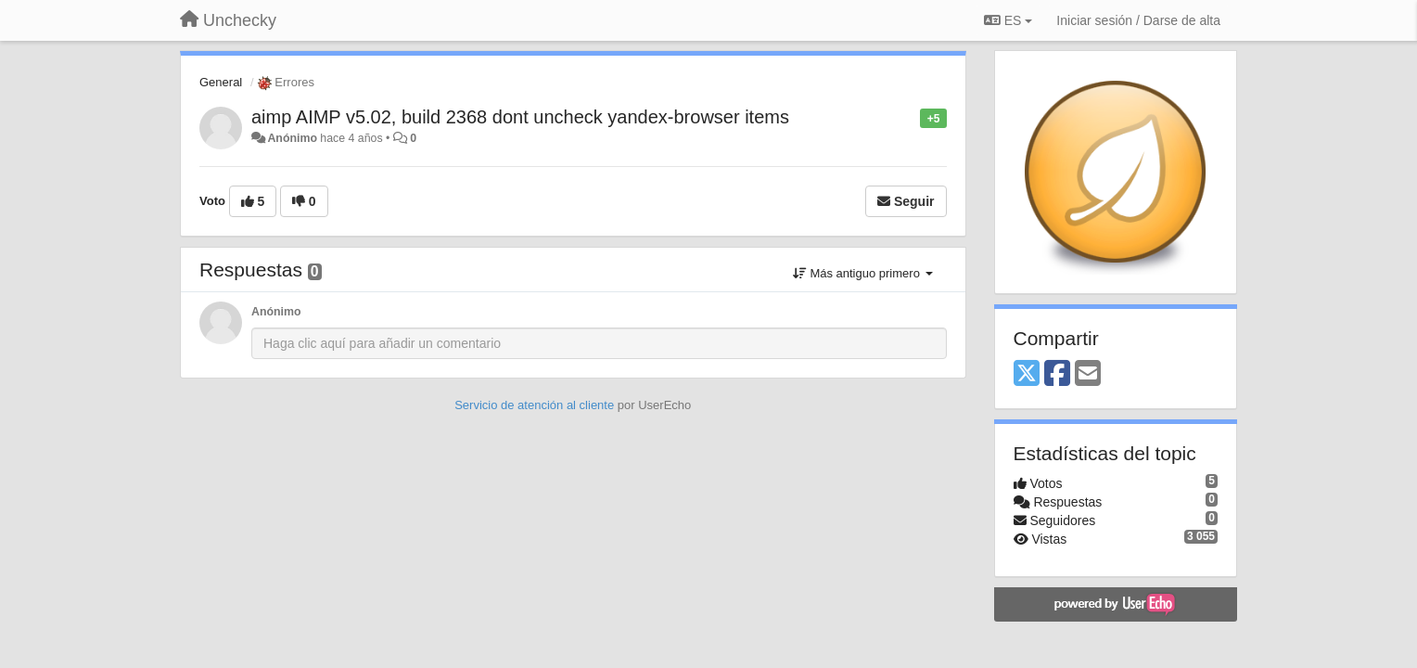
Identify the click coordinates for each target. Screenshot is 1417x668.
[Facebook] (1057, 374)
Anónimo (291, 138)
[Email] (1088, 374)
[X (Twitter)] (1027, 374)
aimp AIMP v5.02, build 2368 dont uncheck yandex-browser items (520, 117)
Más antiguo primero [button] (863, 273)
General (220, 82)
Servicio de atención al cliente (536, 405)
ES (1008, 20)
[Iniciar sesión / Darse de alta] (1138, 20)
